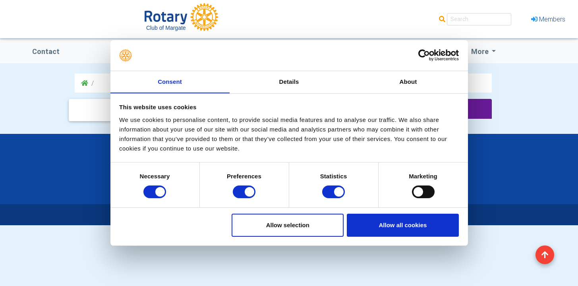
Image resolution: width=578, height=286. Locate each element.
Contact (46, 51)
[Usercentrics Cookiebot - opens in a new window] (424, 55)
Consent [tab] (170, 81)
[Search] (479, 19)
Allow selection (287, 225)
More (480, 51)
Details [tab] (289, 81)
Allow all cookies (403, 225)
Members (548, 19)
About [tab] (408, 81)
